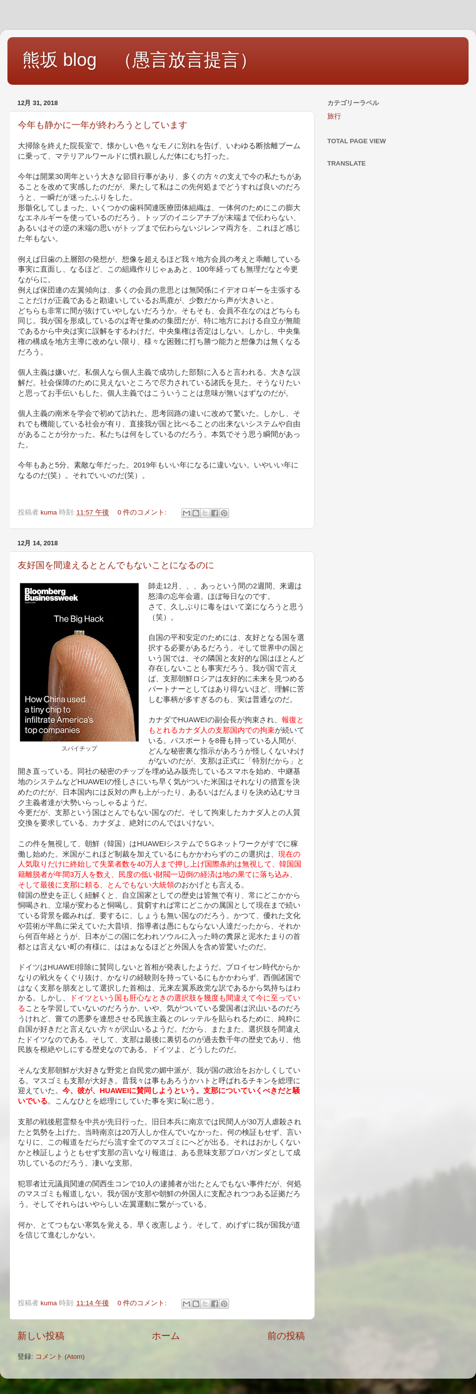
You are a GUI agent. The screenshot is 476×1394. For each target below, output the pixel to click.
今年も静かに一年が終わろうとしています (102, 125)
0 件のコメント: (143, 512)
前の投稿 (286, 1336)
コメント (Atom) (60, 1356)
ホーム (166, 1336)
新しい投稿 (40, 1336)
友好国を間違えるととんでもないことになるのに (116, 565)
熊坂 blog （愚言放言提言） (139, 60)
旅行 (334, 116)
